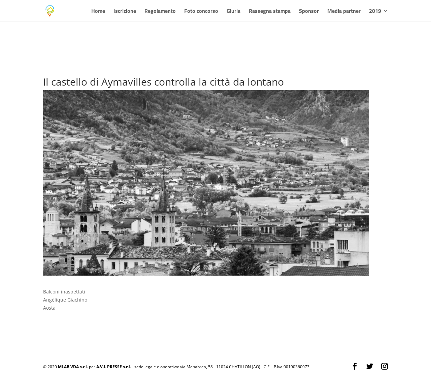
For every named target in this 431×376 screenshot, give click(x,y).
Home (98, 11)
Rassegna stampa (270, 11)
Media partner (344, 11)
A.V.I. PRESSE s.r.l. (113, 367)
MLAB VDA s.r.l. (73, 367)
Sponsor (309, 11)
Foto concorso (201, 11)
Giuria (233, 11)
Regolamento (160, 11)
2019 (375, 11)
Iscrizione (124, 11)
